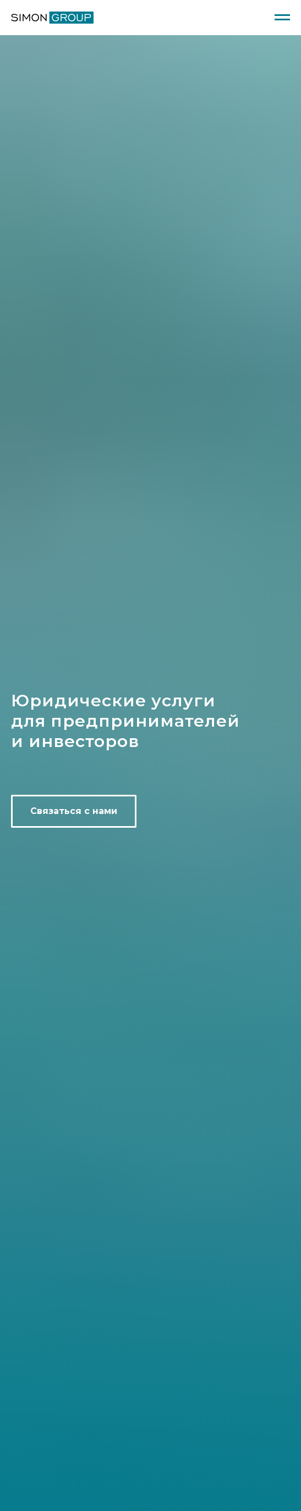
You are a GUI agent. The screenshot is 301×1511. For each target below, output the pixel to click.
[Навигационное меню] (282, 17)
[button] (73, 811)
